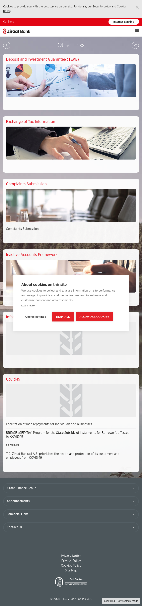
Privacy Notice (71, 556)
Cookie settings (35, 316)
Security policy (102, 6)
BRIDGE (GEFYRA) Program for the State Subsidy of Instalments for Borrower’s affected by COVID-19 (67, 434)
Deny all (63, 316)
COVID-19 (12, 445)
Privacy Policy (71, 560)
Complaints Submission (22, 228)
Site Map (71, 570)
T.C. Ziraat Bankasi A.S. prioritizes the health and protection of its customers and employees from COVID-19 (62, 455)
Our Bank (8, 21)
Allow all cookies (94, 316)
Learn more (27, 305)
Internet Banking (123, 21)
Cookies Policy (71, 565)
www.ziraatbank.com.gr (76, 584)
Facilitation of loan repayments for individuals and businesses (49, 424)
